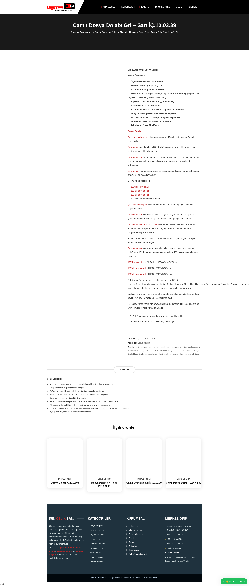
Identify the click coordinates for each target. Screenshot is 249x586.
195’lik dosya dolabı (140, 187)
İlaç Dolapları (95, 553)
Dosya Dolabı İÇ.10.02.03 (65, 482)
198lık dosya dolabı (143, 347)
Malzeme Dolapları (97, 544)
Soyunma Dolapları (98, 535)
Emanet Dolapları (97, 539)
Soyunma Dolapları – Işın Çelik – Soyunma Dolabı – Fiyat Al (99, 32)
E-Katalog (133, 546)
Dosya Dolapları (144, 343)
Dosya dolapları (135, 157)
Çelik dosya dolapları (138, 137)
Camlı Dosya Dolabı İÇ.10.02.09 (144, 482)
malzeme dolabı (151, 224)
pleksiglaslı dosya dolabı (180, 354)
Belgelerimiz (134, 538)
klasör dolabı (164, 354)
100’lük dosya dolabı (140, 195)
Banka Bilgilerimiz (136, 534)
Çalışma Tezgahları (98, 530)
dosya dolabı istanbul (184, 350)
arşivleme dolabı (159, 347)
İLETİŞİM (192, 7)
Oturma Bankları (96, 562)
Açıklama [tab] (124, 369)
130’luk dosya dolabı (140, 191)
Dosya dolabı (134, 147)
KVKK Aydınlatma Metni (138, 554)
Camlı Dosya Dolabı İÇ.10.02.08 (183, 482)
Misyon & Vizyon (135, 530)
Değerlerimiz (134, 550)
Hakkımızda (134, 526)
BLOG (179, 7)
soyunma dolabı (66, 547)
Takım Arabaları (96, 548)
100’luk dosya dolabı (137, 274)
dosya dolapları (151, 354)
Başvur (132, 542)
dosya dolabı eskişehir (166, 350)
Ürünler (132, 32)
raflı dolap (195, 354)
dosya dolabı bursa (148, 350)
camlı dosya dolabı (175, 347)
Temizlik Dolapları (97, 557)
